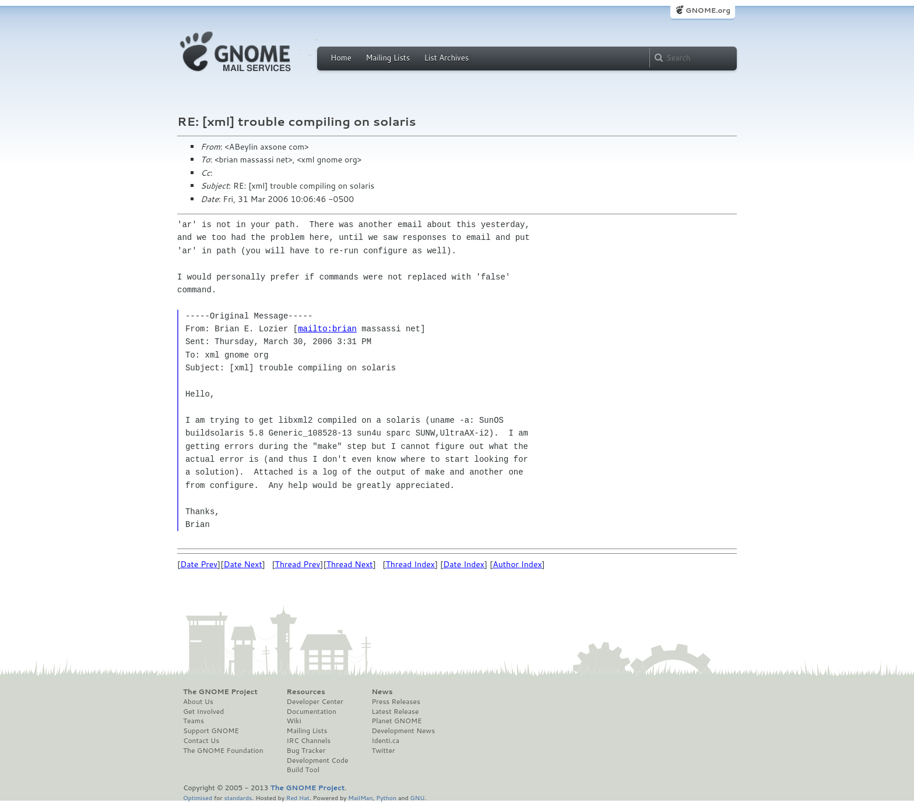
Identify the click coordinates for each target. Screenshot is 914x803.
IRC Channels (309, 740)
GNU (417, 797)
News (381, 691)
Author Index (517, 564)
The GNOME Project (220, 691)
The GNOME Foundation (223, 750)
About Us (198, 701)
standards (238, 797)
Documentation (311, 711)
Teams (193, 721)
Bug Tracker (306, 750)
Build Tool (303, 769)
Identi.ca (385, 740)
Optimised (197, 797)
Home (341, 57)
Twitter (383, 750)
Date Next (242, 564)
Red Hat (298, 797)
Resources (306, 691)
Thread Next (349, 564)
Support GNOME (211, 730)
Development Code (318, 760)
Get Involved (203, 711)
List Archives (446, 57)
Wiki (294, 721)
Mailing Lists (387, 57)
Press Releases (395, 701)
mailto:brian (327, 328)
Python (386, 797)
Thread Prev (298, 564)
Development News (403, 730)
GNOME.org (708, 10)
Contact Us (201, 740)
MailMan (360, 797)
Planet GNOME (396, 721)
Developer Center (315, 701)
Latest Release (395, 711)
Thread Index (410, 564)
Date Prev (198, 564)
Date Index (463, 564)
